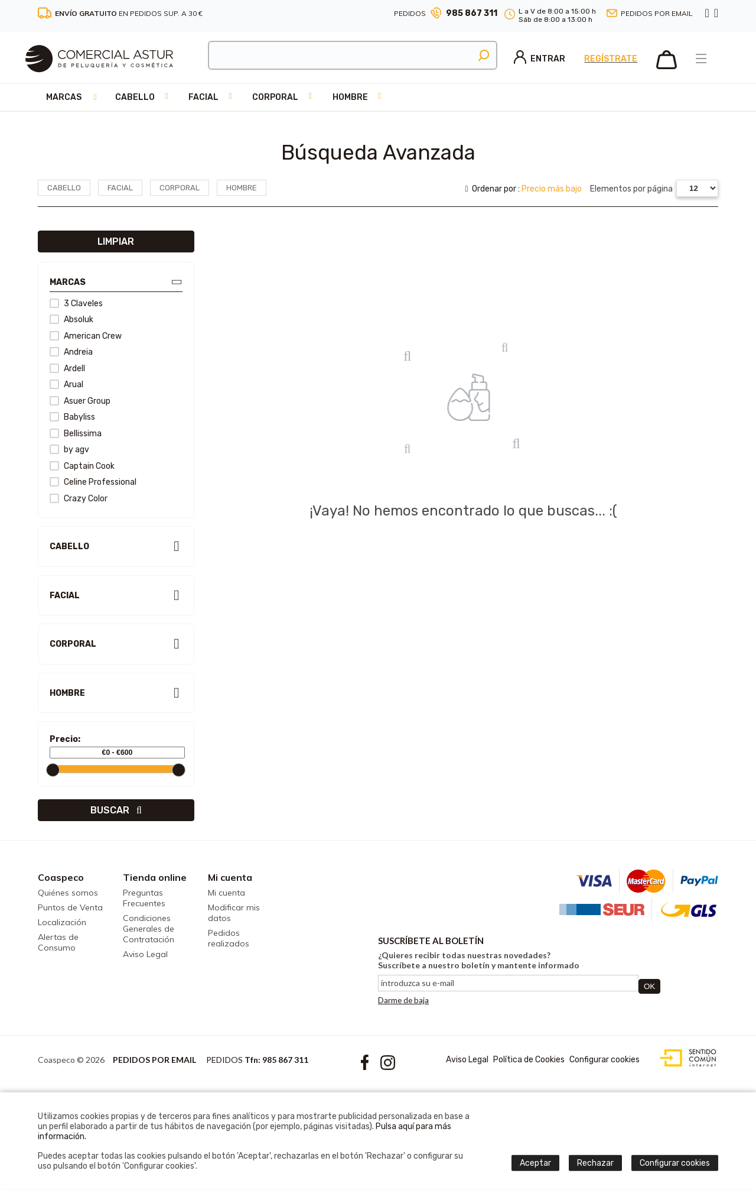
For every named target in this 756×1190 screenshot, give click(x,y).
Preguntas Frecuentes (144, 898)
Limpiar (115, 241)
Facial (203, 97)
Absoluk (71, 319)
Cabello (135, 97)
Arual (66, 385)
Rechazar (595, 1163)
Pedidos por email (657, 13)
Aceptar (535, 1163)
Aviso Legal (145, 954)
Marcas (64, 97)
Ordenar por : (523, 189)
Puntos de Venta (70, 907)
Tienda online (155, 877)
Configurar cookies (604, 1060)
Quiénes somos (68, 892)
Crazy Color (78, 499)
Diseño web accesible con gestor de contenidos (685, 1058)
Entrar (539, 59)
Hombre (350, 97)
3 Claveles (76, 304)
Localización (62, 922)
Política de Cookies (529, 1060)
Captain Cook (82, 466)
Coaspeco (61, 877)
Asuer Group (80, 401)
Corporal (275, 97)
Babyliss (72, 417)
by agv (69, 450)
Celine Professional (93, 482)
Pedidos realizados (228, 938)
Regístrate (610, 59)
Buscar (116, 810)
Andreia (71, 352)
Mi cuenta (230, 877)
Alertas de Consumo (58, 942)
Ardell (67, 369)
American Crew (86, 336)
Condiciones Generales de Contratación (148, 929)
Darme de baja (403, 1000)
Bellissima (76, 434)
